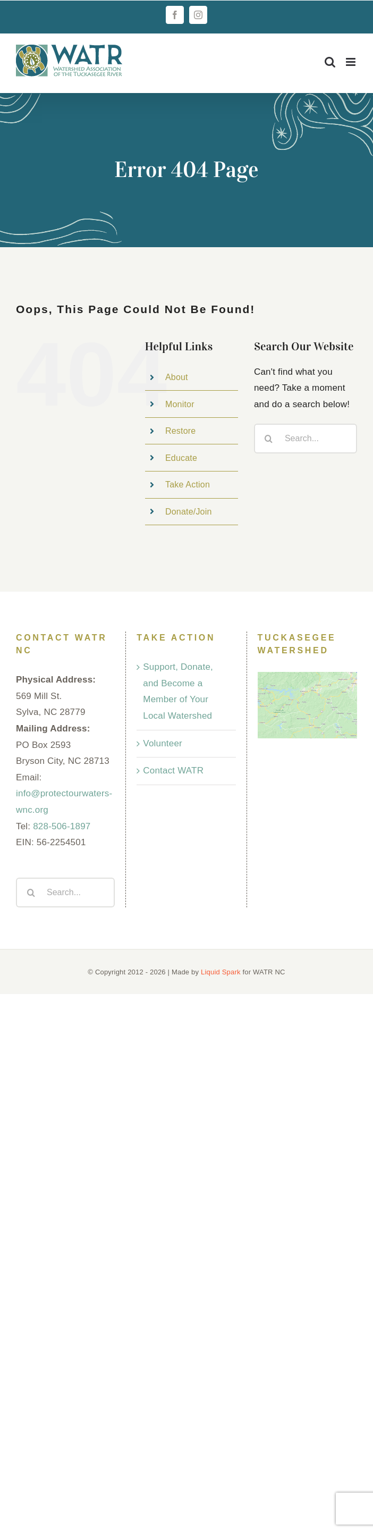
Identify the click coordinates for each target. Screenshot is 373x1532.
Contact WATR (173, 770)
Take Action (187, 484)
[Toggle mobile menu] (351, 62)
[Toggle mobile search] (330, 62)
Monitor (179, 404)
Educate (181, 457)
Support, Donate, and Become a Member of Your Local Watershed (178, 691)
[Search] (269, 438)
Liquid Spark (221, 972)
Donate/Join (188, 511)
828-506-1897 (61, 826)
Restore (180, 430)
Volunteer (162, 743)
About (176, 377)
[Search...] (305, 438)
